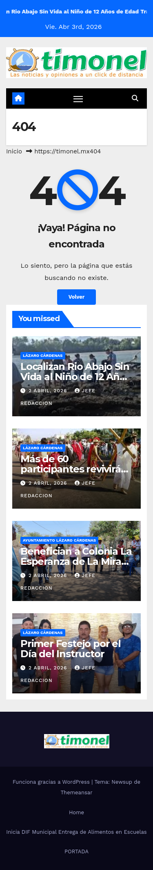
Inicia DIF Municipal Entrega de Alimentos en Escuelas (76, 832)
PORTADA (76, 851)
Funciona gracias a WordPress (52, 782)
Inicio (14, 151)
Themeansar (77, 792)
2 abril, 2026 (49, 390)
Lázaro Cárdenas (43, 355)
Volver (77, 297)
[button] (135, 98)
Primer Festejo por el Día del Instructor (70, 649)
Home (76, 812)
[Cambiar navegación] (78, 99)
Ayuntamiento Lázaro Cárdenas (59, 540)
